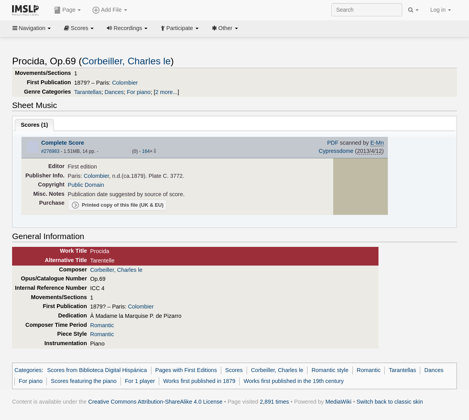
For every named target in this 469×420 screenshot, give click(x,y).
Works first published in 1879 (199, 381)
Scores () (34, 125)
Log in (440, 10)
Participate (179, 28)
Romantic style (329, 370)
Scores (79, 28)
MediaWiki (338, 402)
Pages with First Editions (186, 370)
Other (225, 28)
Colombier (125, 83)
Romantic (102, 325)
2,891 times (274, 402)
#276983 (50, 151)
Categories (28, 370)
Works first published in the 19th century (294, 381)
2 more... (166, 92)
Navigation (31, 28)
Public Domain (86, 185)
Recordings (127, 28)
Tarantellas (87, 92)
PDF (332, 143)
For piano (139, 92)
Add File (109, 10)
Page (67, 10)
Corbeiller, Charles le (126, 61)
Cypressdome (336, 151)
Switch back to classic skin (390, 402)
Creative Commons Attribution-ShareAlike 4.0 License (155, 402)
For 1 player (140, 381)
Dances (114, 92)
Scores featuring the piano (84, 381)
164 (146, 151)
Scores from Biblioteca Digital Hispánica (97, 370)
